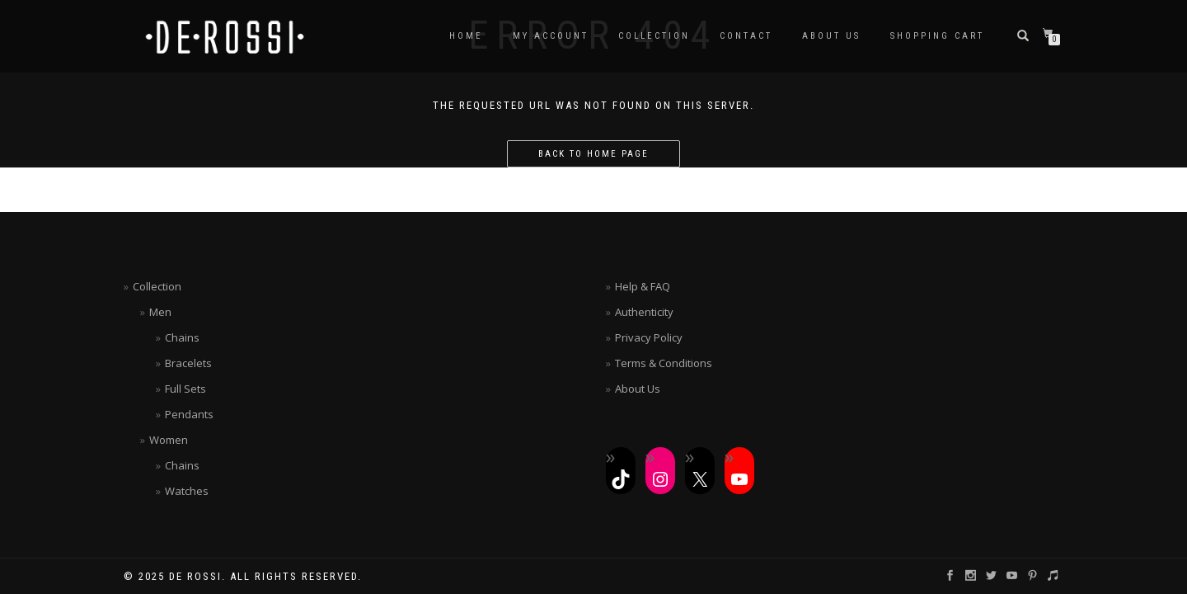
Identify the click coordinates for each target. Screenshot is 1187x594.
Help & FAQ (642, 286)
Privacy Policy (649, 337)
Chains (182, 337)
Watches (187, 490)
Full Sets (185, 388)
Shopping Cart (937, 36)
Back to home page (593, 153)
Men (160, 311)
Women (168, 439)
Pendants (189, 414)
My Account (551, 36)
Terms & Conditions (663, 363)
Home (466, 36)
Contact (746, 36)
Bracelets (188, 363)
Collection (654, 36)
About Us (831, 36)
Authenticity (644, 311)
